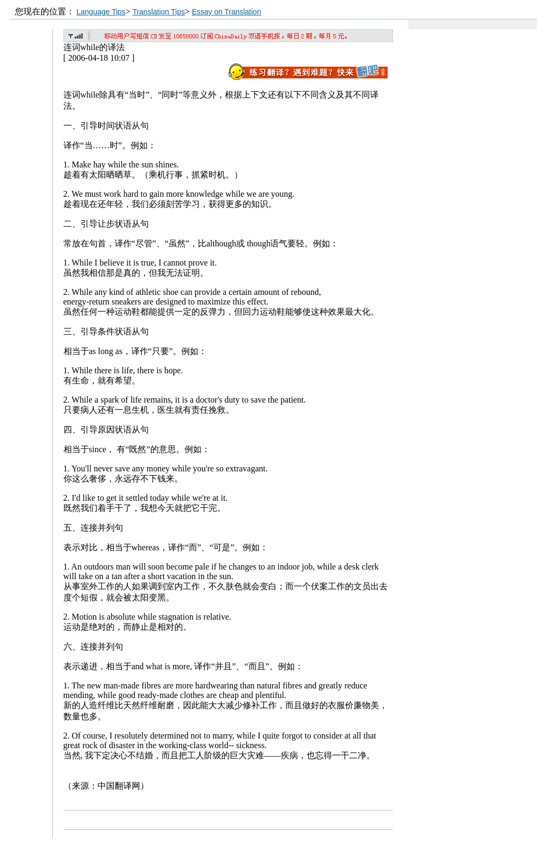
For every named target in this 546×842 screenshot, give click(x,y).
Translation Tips (158, 11)
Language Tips (101, 11)
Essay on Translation (226, 11)
